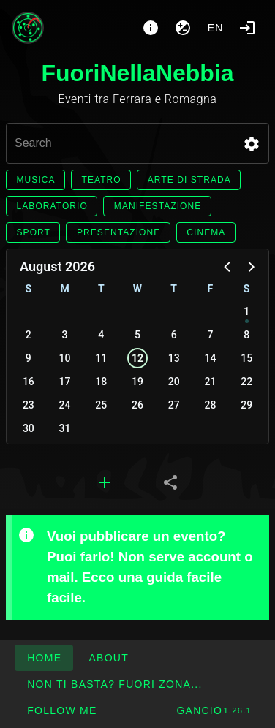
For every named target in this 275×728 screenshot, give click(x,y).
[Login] (247, 28)
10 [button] (65, 358)
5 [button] (137, 335)
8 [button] (246, 335)
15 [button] (246, 358)
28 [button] (210, 405)
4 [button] (101, 335)
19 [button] (137, 381)
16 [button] (28, 381)
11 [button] (101, 358)
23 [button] (28, 405)
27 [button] (174, 405)
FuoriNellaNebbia (137, 73)
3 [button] (65, 335)
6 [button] (174, 335)
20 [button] (174, 381)
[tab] (105, 482)
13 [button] (174, 358)
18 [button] (101, 381)
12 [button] (137, 358)
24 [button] (65, 405)
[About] (151, 28)
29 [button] (246, 405)
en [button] (216, 28)
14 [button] (210, 358)
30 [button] (28, 428)
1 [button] (246, 311)
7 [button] (210, 335)
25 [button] (101, 405)
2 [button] (28, 335)
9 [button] (28, 358)
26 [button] (137, 405)
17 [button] (65, 381)
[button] (251, 144)
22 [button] (246, 381)
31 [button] (65, 428)
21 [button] (210, 381)
